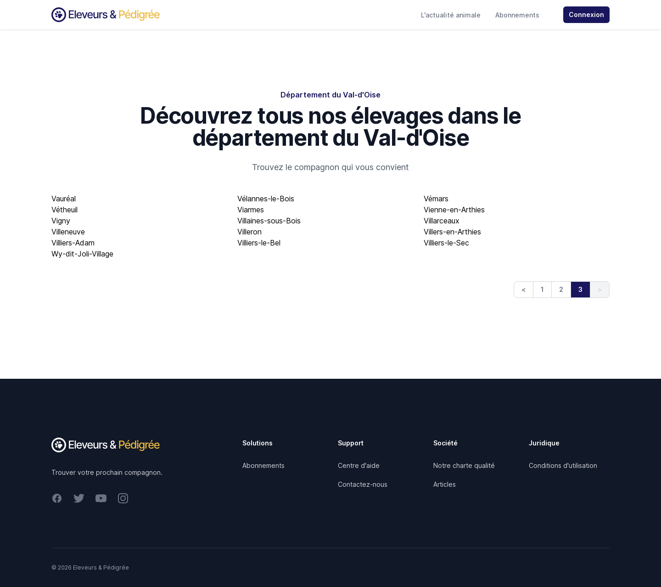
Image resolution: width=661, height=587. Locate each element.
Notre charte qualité (464, 465)
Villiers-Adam (73, 242)
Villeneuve (68, 231)
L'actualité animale (451, 15)
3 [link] (580, 289)
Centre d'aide (359, 465)
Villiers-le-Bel (258, 242)
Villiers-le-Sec (446, 242)
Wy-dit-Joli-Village (82, 253)
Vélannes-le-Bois (265, 198)
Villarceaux (441, 220)
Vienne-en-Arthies (454, 209)
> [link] (600, 289)
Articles (444, 484)
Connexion (586, 14)
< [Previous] (523, 289)
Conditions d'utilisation (563, 465)
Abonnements (517, 15)
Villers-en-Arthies (452, 231)
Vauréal (63, 198)
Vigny (60, 220)
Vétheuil (64, 209)
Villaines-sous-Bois (269, 220)
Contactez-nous (362, 484)
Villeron (249, 231)
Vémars (436, 198)
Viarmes (250, 209)
